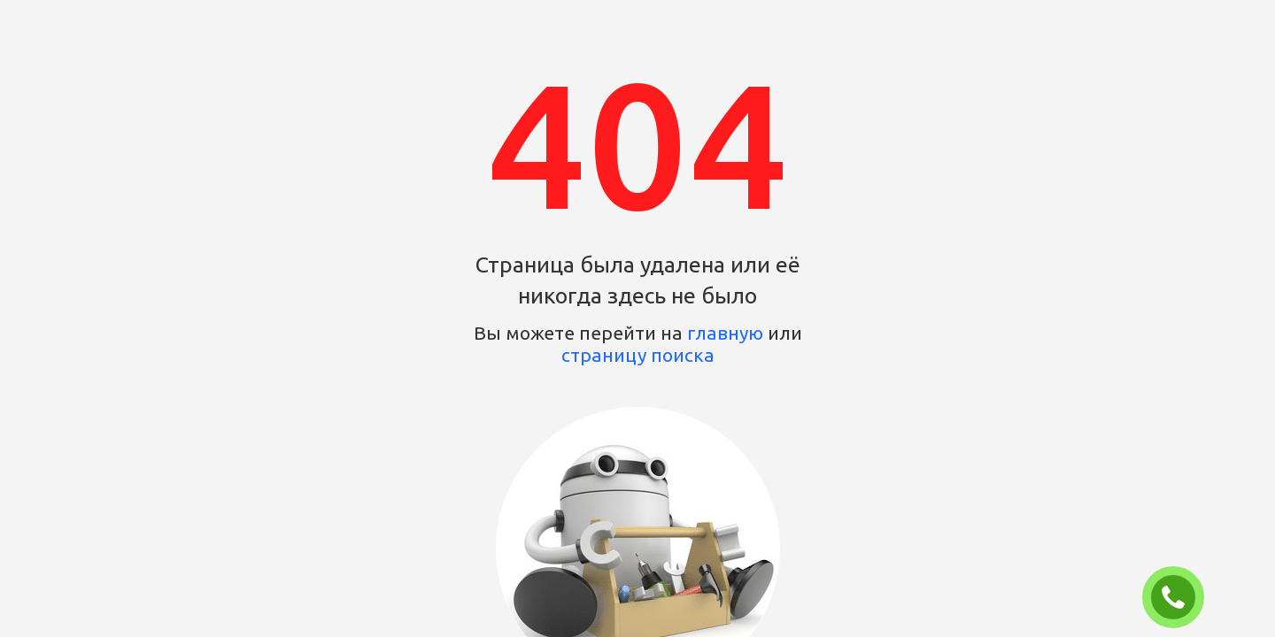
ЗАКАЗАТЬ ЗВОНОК (1180, 598)
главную (725, 332)
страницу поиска (638, 354)
